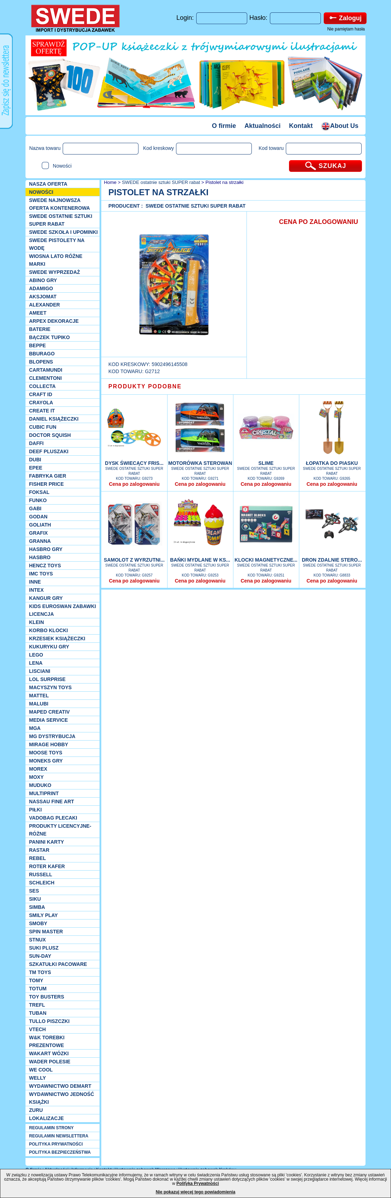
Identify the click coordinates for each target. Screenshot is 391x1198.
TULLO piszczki (49, 1021)
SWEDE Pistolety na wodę (56, 244)
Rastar (39, 850)
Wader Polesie (49, 1061)
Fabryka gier (47, 476)
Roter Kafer (47, 866)
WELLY (37, 1078)
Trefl (37, 1005)
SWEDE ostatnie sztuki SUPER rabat (60, 220)
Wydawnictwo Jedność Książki (61, 1098)
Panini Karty (46, 842)
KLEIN (36, 622)
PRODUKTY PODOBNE (145, 386)
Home (110, 182)
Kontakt (301, 125)
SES (34, 891)
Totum (38, 988)
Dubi (35, 459)
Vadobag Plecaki (53, 818)
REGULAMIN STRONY (51, 1127)
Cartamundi (45, 370)
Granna (40, 541)
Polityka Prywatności (197, 1183)
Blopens (41, 362)
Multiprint (44, 793)
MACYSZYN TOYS (50, 687)
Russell (40, 874)
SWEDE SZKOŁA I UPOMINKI (63, 232)
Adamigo (41, 288)
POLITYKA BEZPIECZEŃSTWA (60, 1152)
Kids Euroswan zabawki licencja (62, 610)
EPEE (35, 468)
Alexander (44, 305)
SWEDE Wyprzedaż (54, 272)
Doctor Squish (50, 435)
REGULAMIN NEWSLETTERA (58, 1136)
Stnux (37, 940)
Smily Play (43, 915)
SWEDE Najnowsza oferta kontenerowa (59, 204)
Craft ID (40, 394)
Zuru (36, 1110)
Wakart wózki (49, 1053)
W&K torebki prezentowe (46, 1041)
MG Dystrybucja (52, 736)
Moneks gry (46, 761)
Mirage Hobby (48, 744)
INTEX (36, 590)
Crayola (41, 402)
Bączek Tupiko (49, 337)
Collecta (42, 386)
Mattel (39, 695)
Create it (42, 411)
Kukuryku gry (49, 646)
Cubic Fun (42, 427)
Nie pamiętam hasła (346, 29)
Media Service (48, 720)
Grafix (38, 533)
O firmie (224, 125)
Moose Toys (45, 752)
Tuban (37, 1013)
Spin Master (46, 931)
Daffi (36, 443)
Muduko (40, 785)
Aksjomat (43, 296)
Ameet (37, 313)
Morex (38, 769)
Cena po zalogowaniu (134, 484)
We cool (41, 1070)
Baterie (39, 329)
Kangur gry (46, 598)
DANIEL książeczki (54, 419)
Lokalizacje (46, 1118)
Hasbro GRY (45, 549)
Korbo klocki (48, 630)
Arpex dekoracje (54, 321)
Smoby (38, 923)
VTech (37, 1029)
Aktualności (262, 125)
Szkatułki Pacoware (58, 964)
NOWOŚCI (41, 192)
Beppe (37, 345)
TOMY (36, 980)
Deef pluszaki (48, 451)
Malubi (38, 704)
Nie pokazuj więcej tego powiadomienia (196, 1191)
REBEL (37, 858)
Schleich (42, 882)
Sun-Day (40, 956)
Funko (38, 500)
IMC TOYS (41, 573)
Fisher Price (46, 484)
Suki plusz (43, 948)
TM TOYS (40, 972)
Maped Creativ (49, 712)
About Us (339, 125)
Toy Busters (46, 997)
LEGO (36, 655)
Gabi (35, 508)
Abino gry (43, 280)
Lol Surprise (47, 679)
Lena (35, 663)
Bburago (42, 353)
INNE (35, 582)
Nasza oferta (48, 184)
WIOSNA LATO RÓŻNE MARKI (56, 260)
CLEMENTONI (45, 378)
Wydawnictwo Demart (60, 1086)
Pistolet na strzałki (224, 182)
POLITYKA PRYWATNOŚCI (56, 1144)
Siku (35, 899)
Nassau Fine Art (51, 801)
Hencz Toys (45, 565)
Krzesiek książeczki (57, 638)
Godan (38, 516)
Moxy (36, 777)
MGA (35, 728)
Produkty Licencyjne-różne (60, 830)
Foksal (39, 492)
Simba (37, 907)
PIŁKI (35, 809)
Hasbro (40, 557)
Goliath (40, 525)
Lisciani (39, 671)
